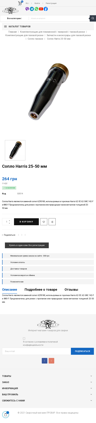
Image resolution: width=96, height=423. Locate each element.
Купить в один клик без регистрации (27, 245)
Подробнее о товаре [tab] (41, 290)
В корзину (26, 222)
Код (4, 193)
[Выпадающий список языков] (27, 3)
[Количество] (7, 221)
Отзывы (71, 290)
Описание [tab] (9, 290)
